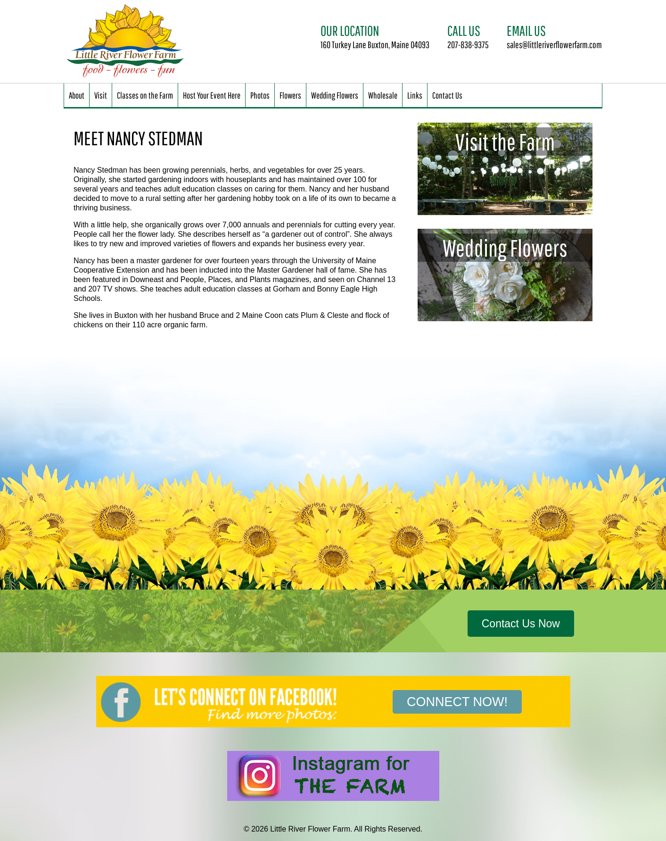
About (76, 95)
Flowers (290, 95)
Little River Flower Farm (127, 41)
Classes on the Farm (145, 95)
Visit (100, 95)
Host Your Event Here (211, 95)
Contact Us (447, 95)
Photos (260, 95)
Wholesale (382, 95)
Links (414, 95)
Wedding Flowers (334, 95)
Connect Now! (457, 702)
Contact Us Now (521, 623)
